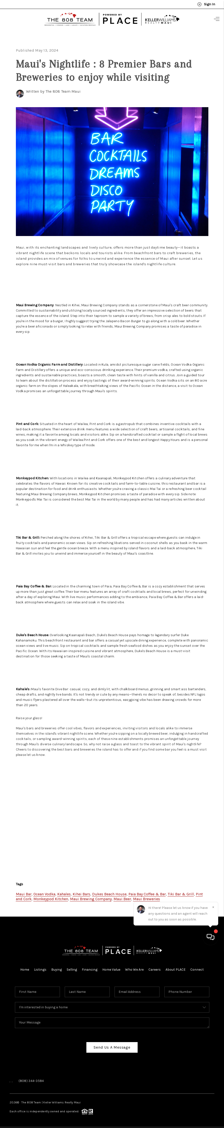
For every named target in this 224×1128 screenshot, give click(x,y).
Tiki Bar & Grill (181, 892)
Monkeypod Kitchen (50, 897)
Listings (40, 968)
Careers (154, 968)
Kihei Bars (81, 892)
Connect (197, 968)
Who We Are (134, 968)
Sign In (206, 4)
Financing (89, 968)
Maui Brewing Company (91, 897)
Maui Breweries (146, 897)
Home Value (111, 968)
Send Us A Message (112, 1045)
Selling (72, 968)
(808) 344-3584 (31, 1079)
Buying (56, 968)
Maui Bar (24, 892)
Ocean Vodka (44, 892)
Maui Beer (122, 897)
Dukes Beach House (109, 892)
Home (24, 968)
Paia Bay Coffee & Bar (147, 892)
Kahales (64, 892)
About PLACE (176, 968)
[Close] (213, 1084)
